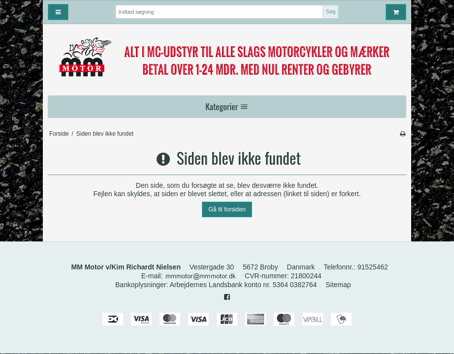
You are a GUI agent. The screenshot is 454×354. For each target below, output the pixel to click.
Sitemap (338, 285)
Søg (330, 11)
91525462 (372, 267)
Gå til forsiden (227, 209)
